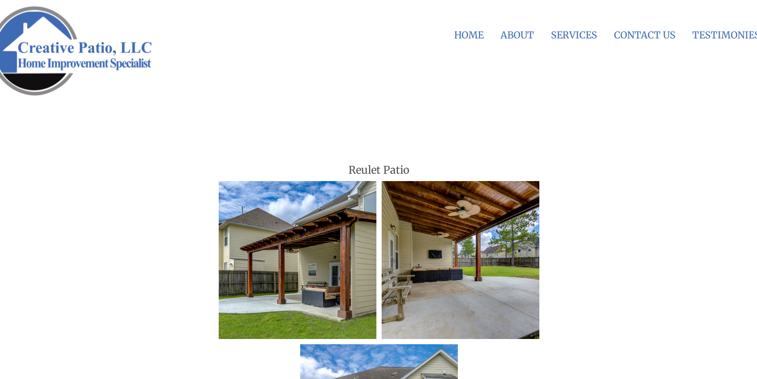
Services (574, 35)
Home (469, 35)
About (517, 35)
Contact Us (645, 35)
